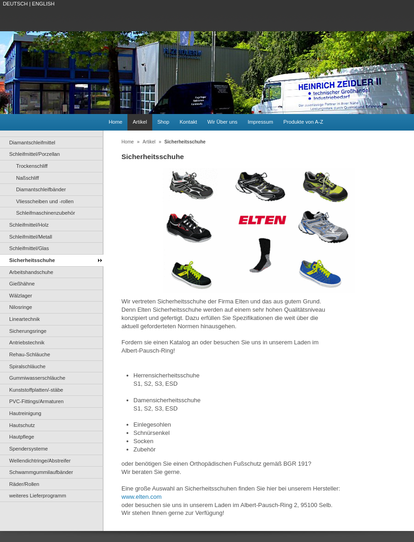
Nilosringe (20, 307)
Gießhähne (21, 283)
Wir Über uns (222, 122)
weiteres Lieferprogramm (37, 495)
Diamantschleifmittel (32, 142)
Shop (163, 122)
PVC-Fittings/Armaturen (36, 401)
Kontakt (188, 122)
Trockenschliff (31, 166)
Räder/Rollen (24, 484)
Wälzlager (20, 295)
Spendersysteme (28, 448)
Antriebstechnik (27, 342)
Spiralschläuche (27, 366)
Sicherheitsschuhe (32, 260)
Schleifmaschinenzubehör (45, 213)
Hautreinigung (25, 413)
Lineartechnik (24, 319)
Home (115, 122)
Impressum (260, 122)
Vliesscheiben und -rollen (45, 201)
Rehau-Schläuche (29, 354)
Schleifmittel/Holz (29, 225)
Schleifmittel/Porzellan (34, 154)
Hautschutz (22, 425)
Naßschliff (27, 178)
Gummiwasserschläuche (37, 378)
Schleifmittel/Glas (29, 248)
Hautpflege (21, 436)
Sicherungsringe (27, 331)
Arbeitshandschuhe (31, 272)
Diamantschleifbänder (41, 189)
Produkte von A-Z (303, 122)
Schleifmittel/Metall (30, 237)
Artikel (139, 122)
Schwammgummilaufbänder (41, 472)
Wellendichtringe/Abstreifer (40, 460)
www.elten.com (141, 496)
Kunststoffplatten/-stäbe (36, 390)
